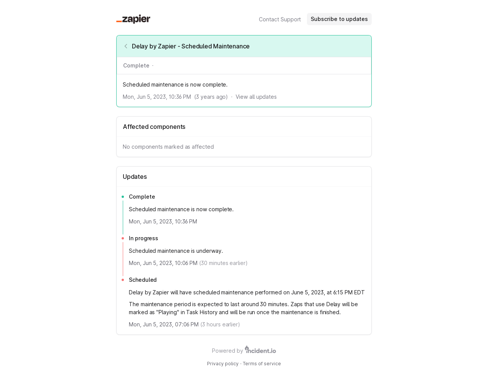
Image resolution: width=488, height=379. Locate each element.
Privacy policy (223, 363)
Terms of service (262, 363)
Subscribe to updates (339, 19)
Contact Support (280, 19)
